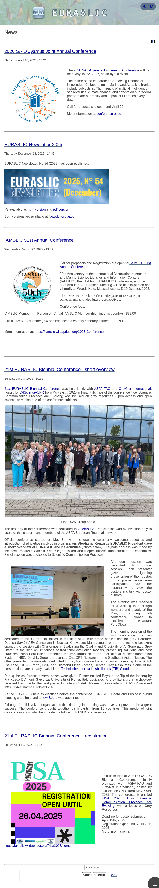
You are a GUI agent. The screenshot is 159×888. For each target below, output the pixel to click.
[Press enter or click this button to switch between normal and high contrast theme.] (151, 6)
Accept (86, 875)
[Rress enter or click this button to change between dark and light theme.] (145, 6)
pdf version (61, 209)
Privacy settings (92, 867)
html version (37, 209)
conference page (108, 113)
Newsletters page (61, 216)
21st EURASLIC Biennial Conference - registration (56, 735)
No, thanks (99, 875)
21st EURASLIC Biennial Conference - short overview (59, 369)
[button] (144, 6)
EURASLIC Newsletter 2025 (33, 144)
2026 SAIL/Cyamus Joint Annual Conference (50, 51)
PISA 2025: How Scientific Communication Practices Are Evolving (127, 802)
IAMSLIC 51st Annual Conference (39, 240)
